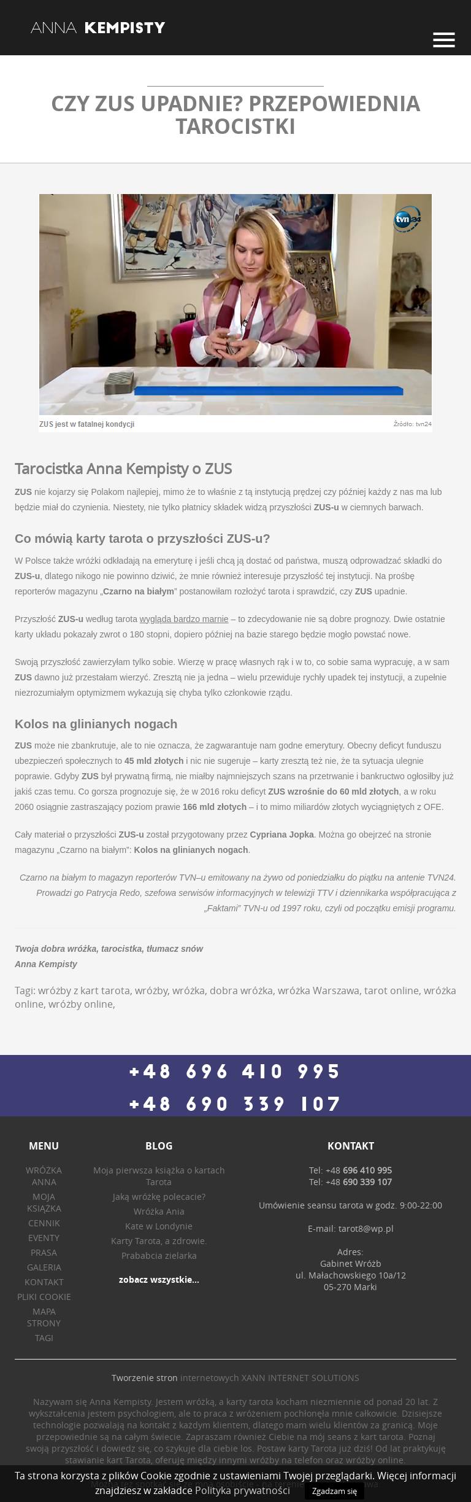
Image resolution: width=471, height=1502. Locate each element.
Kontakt (44, 1282)
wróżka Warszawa (318, 990)
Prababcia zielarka (159, 1255)
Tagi (44, 1338)
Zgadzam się (334, 1490)
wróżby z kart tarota (84, 990)
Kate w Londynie (159, 1226)
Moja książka (44, 1202)
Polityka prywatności (242, 1490)
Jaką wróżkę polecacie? (159, 1196)
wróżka (188, 990)
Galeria (44, 1267)
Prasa (44, 1252)
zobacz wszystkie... (159, 1279)
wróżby (151, 990)
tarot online (391, 990)
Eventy (43, 1237)
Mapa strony (44, 1317)
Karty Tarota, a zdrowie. (159, 1241)
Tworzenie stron (145, 1377)
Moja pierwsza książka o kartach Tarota (159, 1176)
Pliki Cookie (44, 1296)
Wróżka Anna (44, 1176)
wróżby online (80, 1004)
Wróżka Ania (159, 1211)
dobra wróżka (241, 990)
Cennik (44, 1223)
